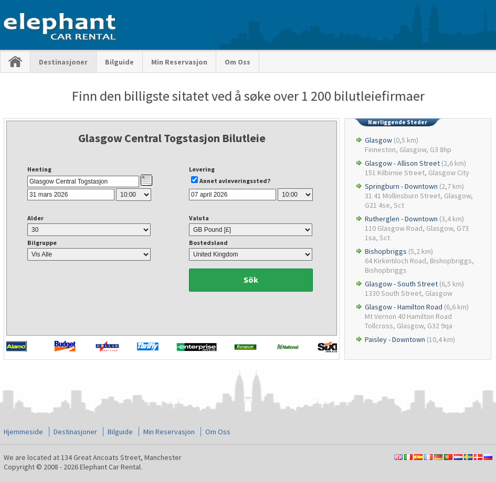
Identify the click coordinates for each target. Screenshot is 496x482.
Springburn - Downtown (401, 186)
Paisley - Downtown (395, 339)
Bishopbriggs (386, 251)
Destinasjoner (63, 62)
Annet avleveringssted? (234, 181)
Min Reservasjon (179, 62)
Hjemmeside (23, 431)
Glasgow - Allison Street (402, 163)
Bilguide (119, 62)
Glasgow (378, 140)
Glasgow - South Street (401, 283)
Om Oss (237, 62)
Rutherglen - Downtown (401, 218)
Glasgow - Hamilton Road (403, 307)
